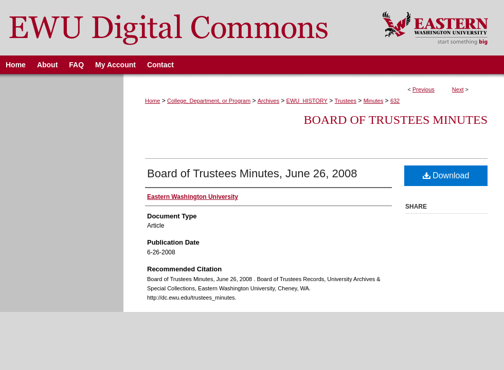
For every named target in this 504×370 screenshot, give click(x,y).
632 (395, 101)
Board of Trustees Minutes (395, 119)
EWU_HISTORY (307, 101)
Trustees (345, 101)
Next (458, 89)
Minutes (374, 101)
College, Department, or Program (208, 101)
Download (446, 175)
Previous (423, 89)
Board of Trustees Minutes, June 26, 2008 (252, 173)
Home (152, 101)
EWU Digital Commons (184, 27)
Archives (268, 101)
